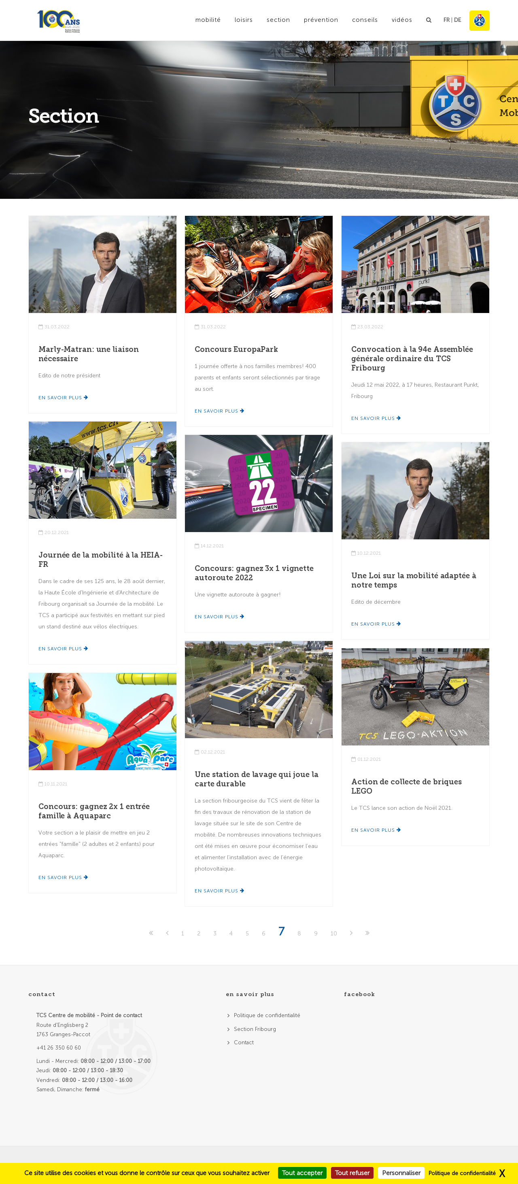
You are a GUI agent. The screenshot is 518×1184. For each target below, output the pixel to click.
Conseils (365, 19)
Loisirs (244, 19)
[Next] (352, 933)
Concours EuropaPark (236, 349)
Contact (244, 1042)
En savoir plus (63, 397)
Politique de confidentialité (267, 1015)
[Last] (367, 933)
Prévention (321, 19)
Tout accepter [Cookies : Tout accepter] (302, 1173)
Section (278, 19)
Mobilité (208, 19)
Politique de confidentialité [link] (462, 1173)
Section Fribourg (255, 1029)
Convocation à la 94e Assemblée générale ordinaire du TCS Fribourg (412, 359)
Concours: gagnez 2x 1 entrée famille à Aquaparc (94, 811)
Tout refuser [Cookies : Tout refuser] (352, 1173)
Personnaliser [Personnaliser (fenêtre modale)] (401, 1173)
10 (334, 933)
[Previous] (168, 933)
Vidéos (402, 19)
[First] (151, 933)
